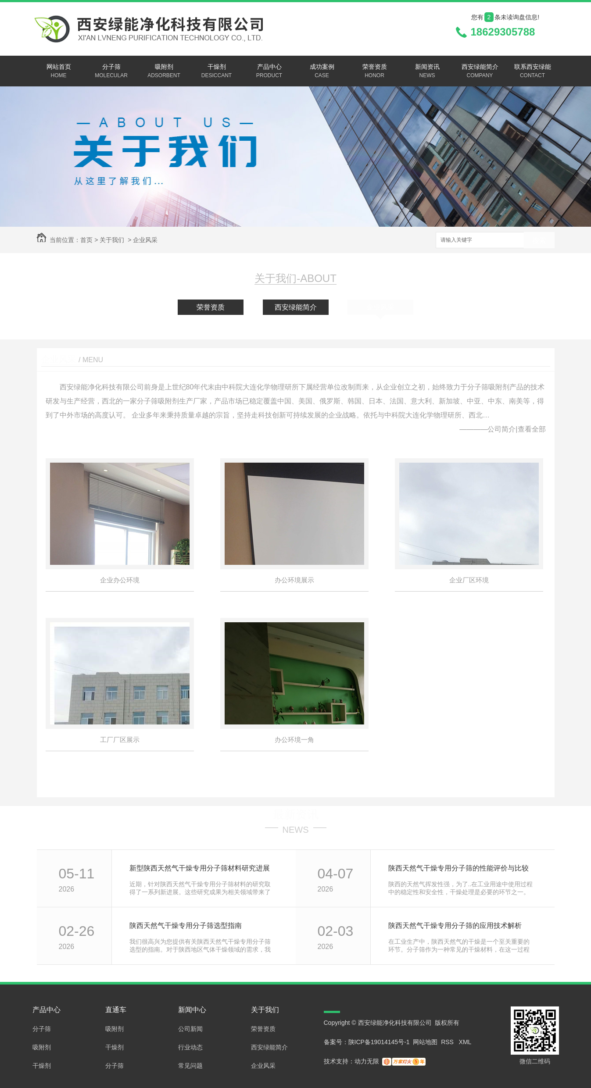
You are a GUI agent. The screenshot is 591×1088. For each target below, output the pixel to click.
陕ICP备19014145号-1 (379, 1041)
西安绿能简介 (480, 71)
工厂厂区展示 (120, 739)
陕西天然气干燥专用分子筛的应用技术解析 (455, 925)
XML (465, 1041)
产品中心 (269, 71)
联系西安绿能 (532, 71)
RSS (448, 1041)
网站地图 (425, 1041)
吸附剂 (164, 71)
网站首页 (58, 71)
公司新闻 (190, 1028)
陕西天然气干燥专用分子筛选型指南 (185, 925)
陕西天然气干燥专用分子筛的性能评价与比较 (458, 868)
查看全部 (532, 429)
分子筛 (111, 71)
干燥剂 (216, 71)
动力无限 (367, 1061)
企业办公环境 (120, 580)
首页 (86, 239)
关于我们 (112, 239)
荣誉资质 (374, 71)
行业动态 (190, 1047)
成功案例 (322, 71)
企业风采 (145, 239)
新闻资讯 (427, 71)
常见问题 (190, 1065)
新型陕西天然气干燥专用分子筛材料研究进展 (199, 868)
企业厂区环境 (469, 580)
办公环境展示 (294, 580)
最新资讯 (296, 814)
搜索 (539, 240)
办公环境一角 (294, 739)
